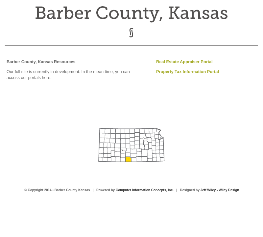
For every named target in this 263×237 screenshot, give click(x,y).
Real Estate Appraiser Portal (184, 61)
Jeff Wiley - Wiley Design (220, 190)
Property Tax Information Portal (187, 71)
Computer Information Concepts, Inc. (145, 190)
